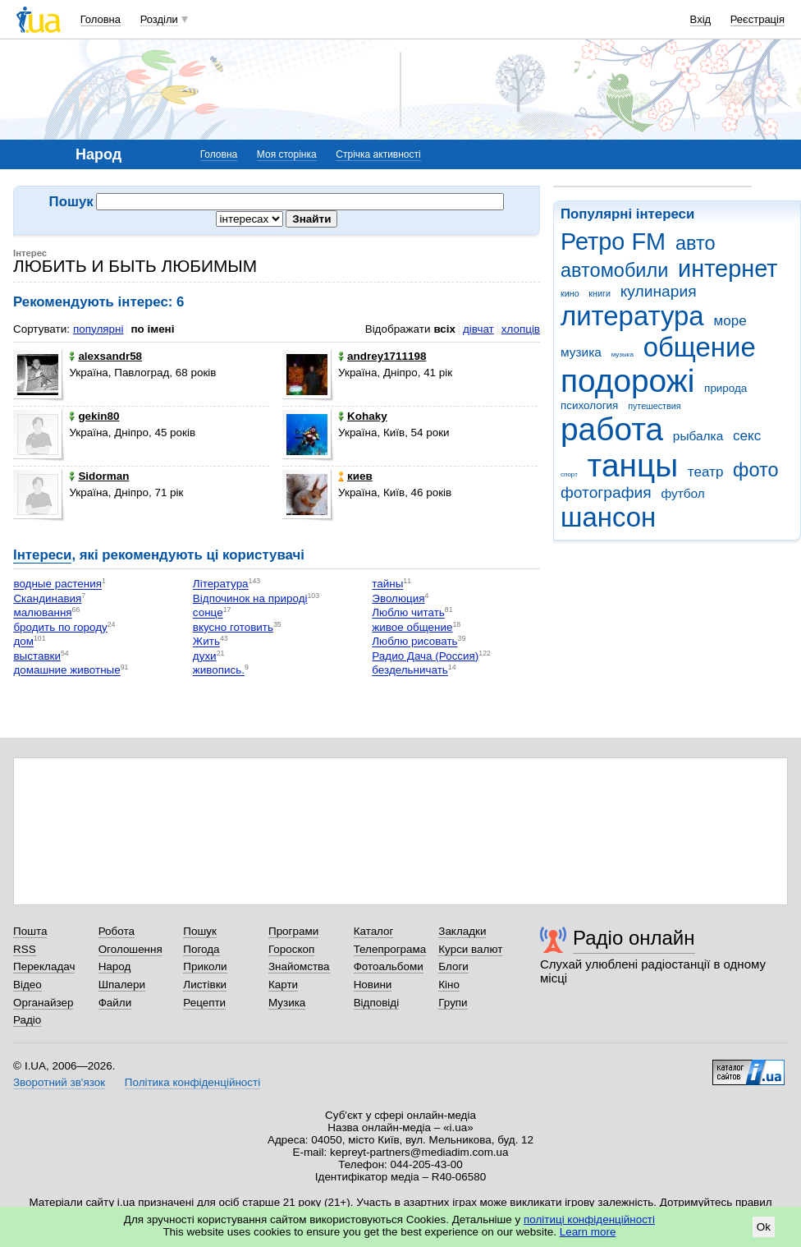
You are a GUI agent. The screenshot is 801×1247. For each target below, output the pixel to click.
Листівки (205, 984)
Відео (27, 984)
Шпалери (121, 984)
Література (221, 584)
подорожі (627, 380)
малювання (42, 613)
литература (632, 316)
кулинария (658, 291)
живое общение (412, 627)
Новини (373, 984)
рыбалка (698, 436)
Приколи (205, 966)
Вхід (701, 19)
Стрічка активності (378, 154)
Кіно (449, 984)
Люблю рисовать (414, 642)
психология (589, 405)
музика (581, 352)
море (729, 321)
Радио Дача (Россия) (425, 656)
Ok (764, 1227)
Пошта (30, 931)
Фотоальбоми (388, 966)
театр (706, 472)
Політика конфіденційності (192, 1082)
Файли (115, 1002)
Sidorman (99, 476)
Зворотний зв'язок (59, 1082)
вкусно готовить (233, 627)
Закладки (462, 931)
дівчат (478, 329)
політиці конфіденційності (589, 1219)
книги (599, 293)
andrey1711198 (382, 356)
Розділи (159, 19)
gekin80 (94, 416)
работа (612, 429)
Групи (452, 1002)
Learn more (588, 1232)
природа (725, 388)
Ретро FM (613, 241)
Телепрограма (390, 949)
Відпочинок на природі (250, 598)
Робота (116, 931)
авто (695, 243)
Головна (100, 19)
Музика (286, 1002)
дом (23, 642)
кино (570, 293)
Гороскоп (291, 949)
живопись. (219, 671)
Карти (283, 984)
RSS (24, 949)
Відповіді (377, 1002)
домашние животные (66, 671)
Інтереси (42, 555)
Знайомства (299, 966)
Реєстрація (757, 19)
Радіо (27, 1020)
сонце (208, 613)
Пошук (200, 931)
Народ (114, 966)
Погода (201, 949)
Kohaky (362, 416)
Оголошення (130, 949)
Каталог (374, 931)
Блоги (453, 966)
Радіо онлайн (634, 938)
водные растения (57, 584)
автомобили (614, 270)
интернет (727, 268)
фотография (606, 492)
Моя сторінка (287, 154)
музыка (622, 354)
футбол (682, 493)
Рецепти (204, 1002)
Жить (206, 642)
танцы (633, 465)
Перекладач (44, 966)
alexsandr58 (105, 356)
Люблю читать (408, 613)
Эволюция (398, 598)
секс (747, 436)
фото (756, 470)
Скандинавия (47, 598)
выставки (37, 656)
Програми (293, 931)
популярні (98, 329)
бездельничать (410, 671)
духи (205, 656)
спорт (569, 474)
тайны (387, 584)
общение (699, 347)
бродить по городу (60, 627)
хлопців (520, 329)
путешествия (654, 406)
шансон (608, 517)
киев (355, 476)
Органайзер (43, 1002)
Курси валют (470, 949)
